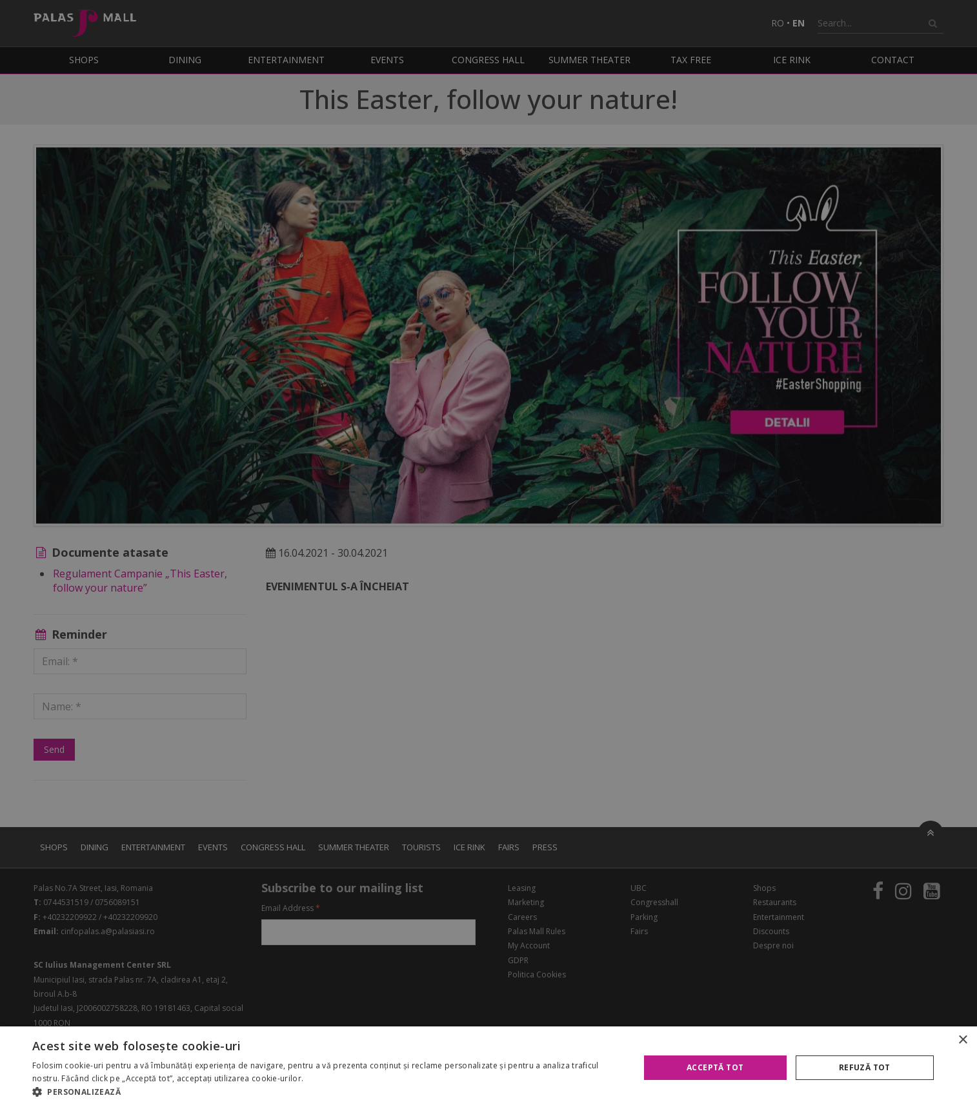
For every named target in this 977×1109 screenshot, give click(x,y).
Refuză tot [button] (865, 1067)
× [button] (962, 1040)
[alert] (488, 554)
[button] (326, 1092)
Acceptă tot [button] (715, 1067)
